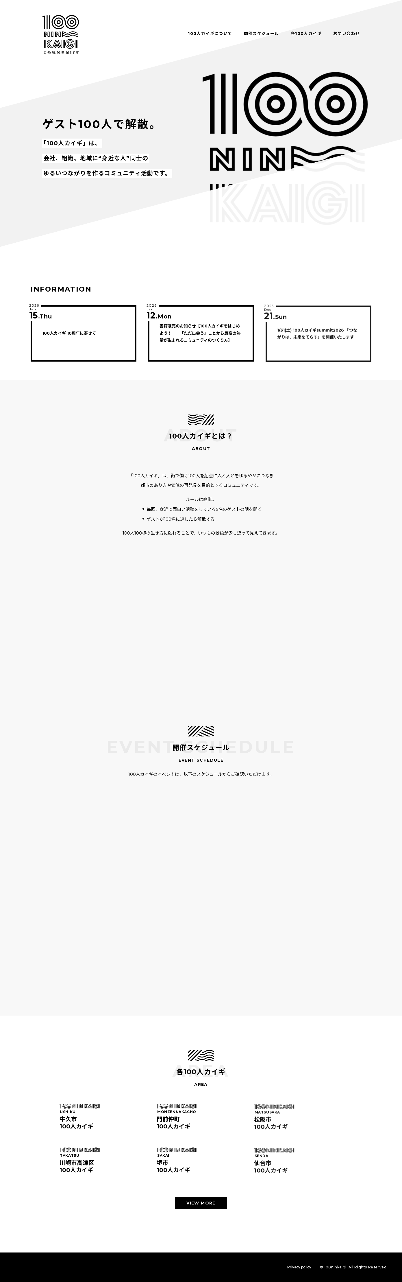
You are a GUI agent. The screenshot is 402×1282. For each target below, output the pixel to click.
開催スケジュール (261, 33)
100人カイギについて (210, 33)
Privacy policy (299, 1267)
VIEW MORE (201, 1203)
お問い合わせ (346, 33)
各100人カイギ (306, 33)
